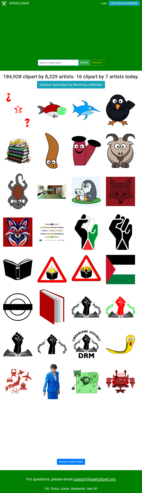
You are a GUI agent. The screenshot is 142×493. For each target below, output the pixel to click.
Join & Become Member (124, 3)
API (95, 488)
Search (84, 62)
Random (97, 62)
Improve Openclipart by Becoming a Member (71, 85)
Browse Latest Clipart (71, 461)
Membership (78, 488)
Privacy (55, 488)
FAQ (47, 488)
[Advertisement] (71, 33)
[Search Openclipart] (58, 63)
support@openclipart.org (94, 479)
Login (104, 3)
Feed (89, 488)
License (65, 488)
